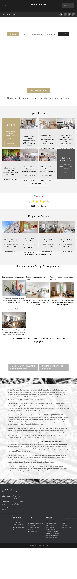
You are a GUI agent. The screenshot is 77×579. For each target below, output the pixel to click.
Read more (66, 172)
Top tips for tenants (51, 538)
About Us (15, 533)
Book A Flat (38, 6)
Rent (3, 14)
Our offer (30, 522)
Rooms (23, 34)
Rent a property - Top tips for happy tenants (38, 267)
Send (63, 34)
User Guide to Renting (33, 528)
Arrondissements (37, 34)
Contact (15, 531)
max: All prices (51, 34)
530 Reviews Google (38, 206)
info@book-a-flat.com (19, 528)
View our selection (38, 183)
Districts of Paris (50, 528)
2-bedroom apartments (52, 534)
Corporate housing (51, 524)
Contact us (15, 14)
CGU (47, 546)
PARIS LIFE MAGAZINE (68, 519)
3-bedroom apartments (52, 536)
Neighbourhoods (50, 526)
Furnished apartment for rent (35, 524)
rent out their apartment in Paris (51, 443)
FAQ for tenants (50, 522)
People (63, 524)
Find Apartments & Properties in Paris (38, 255)
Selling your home (32, 532)
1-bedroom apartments (52, 532)
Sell (8, 14)
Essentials (64, 526)
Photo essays (65, 522)
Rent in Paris (31, 530)
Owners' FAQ (31, 526)
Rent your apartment (38, 91)
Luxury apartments (51, 530)
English (4, 5)
